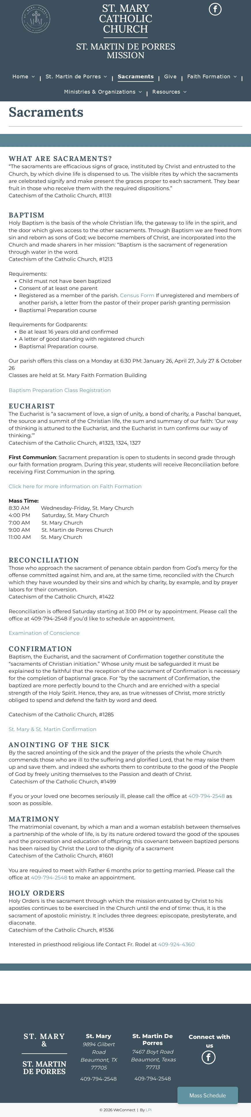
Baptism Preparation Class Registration (60, 390)
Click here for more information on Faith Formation (75, 486)
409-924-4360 (176, 944)
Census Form (137, 295)
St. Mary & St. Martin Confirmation (52, 729)
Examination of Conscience (44, 633)
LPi (149, 1109)
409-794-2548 (206, 796)
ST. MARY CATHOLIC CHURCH (125, 18)
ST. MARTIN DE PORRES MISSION (125, 50)
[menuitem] (24, 78)
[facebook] (215, 10)
